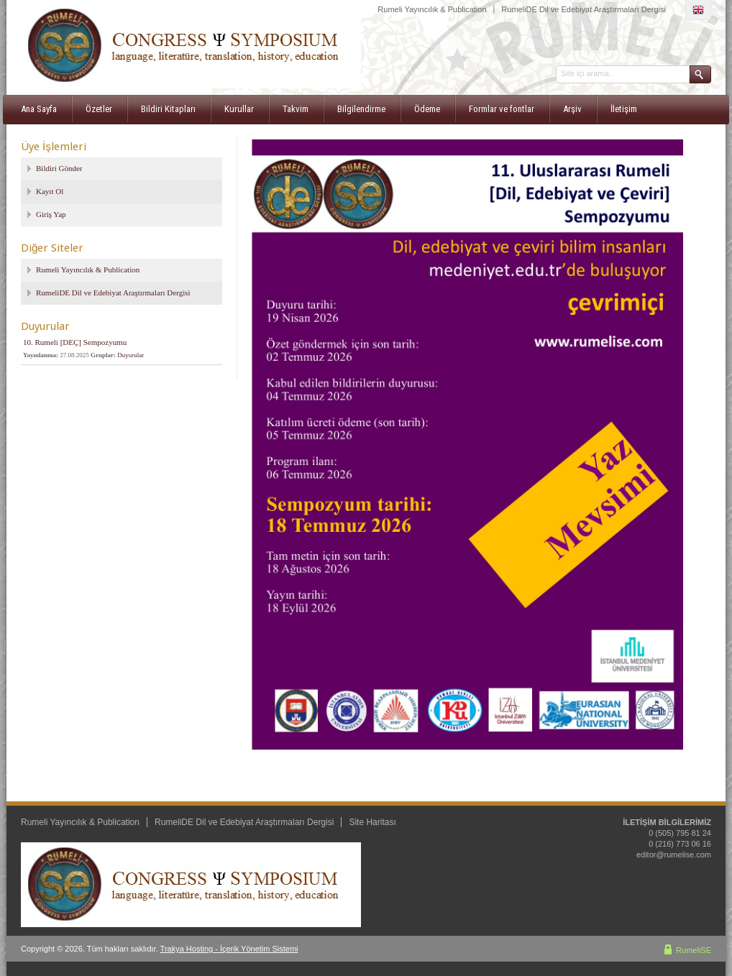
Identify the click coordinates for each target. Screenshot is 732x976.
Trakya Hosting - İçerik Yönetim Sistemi (229, 948)
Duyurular (130, 355)
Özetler (99, 108)
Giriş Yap (51, 214)
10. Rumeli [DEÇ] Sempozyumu (75, 342)
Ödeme (427, 108)
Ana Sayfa (39, 108)
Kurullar (239, 108)
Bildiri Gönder (59, 168)
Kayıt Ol (49, 191)
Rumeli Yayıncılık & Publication (432, 9)
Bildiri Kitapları (168, 108)
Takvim (295, 108)
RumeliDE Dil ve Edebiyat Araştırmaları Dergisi (583, 9)
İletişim (623, 108)
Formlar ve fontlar (501, 108)
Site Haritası (372, 822)
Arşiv (572, 108)
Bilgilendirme (361, 108)
